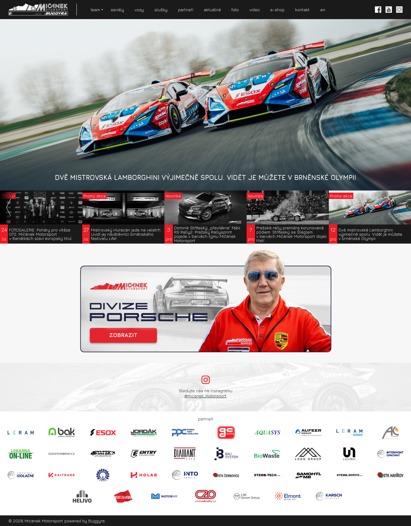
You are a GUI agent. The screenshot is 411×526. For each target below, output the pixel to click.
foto (235, 9)
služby (160, 9)
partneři (185, 9)
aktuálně (212, 9)
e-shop (277, 9)
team (95, 9)
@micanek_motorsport (205, 395)
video (254, 9)
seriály (117, 9)
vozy (139, 9)
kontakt (302, 9)
